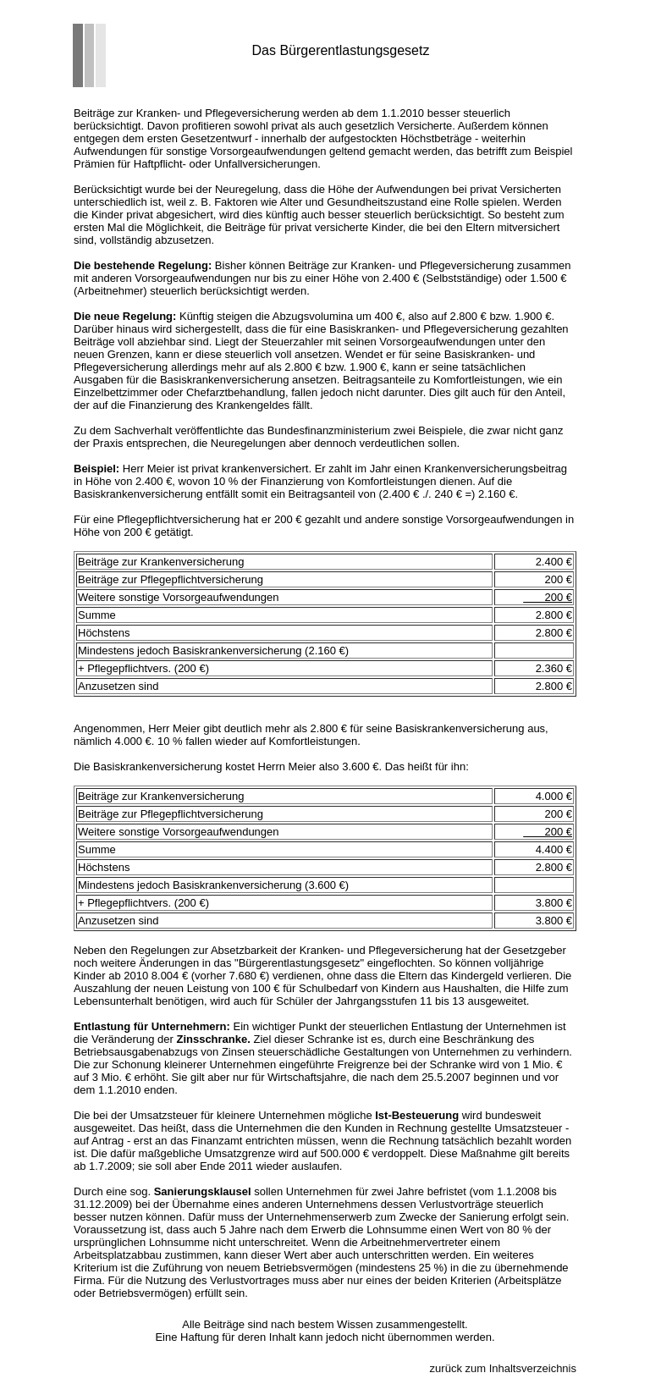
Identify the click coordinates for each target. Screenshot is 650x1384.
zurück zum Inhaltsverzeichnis (503, 1368)
